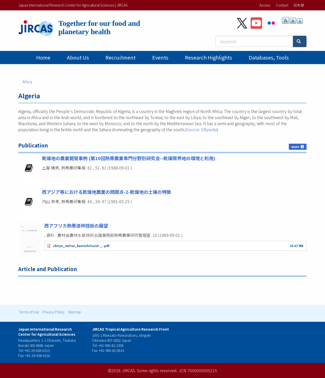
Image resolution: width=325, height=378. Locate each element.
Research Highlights (208, 57)
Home (43, 57)
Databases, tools (269, 57)
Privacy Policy (53, 311)
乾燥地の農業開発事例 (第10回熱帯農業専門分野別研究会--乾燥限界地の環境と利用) (128, 158)
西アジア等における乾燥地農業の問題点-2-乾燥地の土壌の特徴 (106, 191)
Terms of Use (28, 311)
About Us (78, 57)
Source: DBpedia (201, 129)
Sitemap (74, 311)
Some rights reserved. (157, 370)
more (295, 146)
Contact (282, 5)
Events (160, 57)
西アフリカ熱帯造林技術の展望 (76, 225)
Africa (27, 82)
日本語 (298, 5)
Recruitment (120, 57)
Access (264, 5)
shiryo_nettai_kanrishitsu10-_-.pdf (81, 245)
